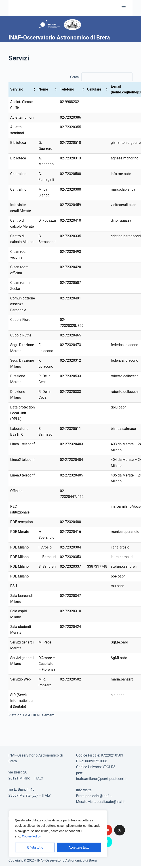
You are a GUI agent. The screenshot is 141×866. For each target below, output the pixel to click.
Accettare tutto (79, 847)
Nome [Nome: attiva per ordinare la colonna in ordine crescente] (43, 89)
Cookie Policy (31, 836)
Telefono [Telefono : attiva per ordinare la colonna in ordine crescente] (67, 89)
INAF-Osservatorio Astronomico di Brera (59, 37)
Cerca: (101, 77)
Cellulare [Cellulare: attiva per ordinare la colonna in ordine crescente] (94, 89)
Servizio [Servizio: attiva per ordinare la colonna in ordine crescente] (16, 89)
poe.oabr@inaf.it (98, 796)
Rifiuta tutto (35, 847)
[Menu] (124, 8)
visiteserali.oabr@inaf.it (106, 802)
